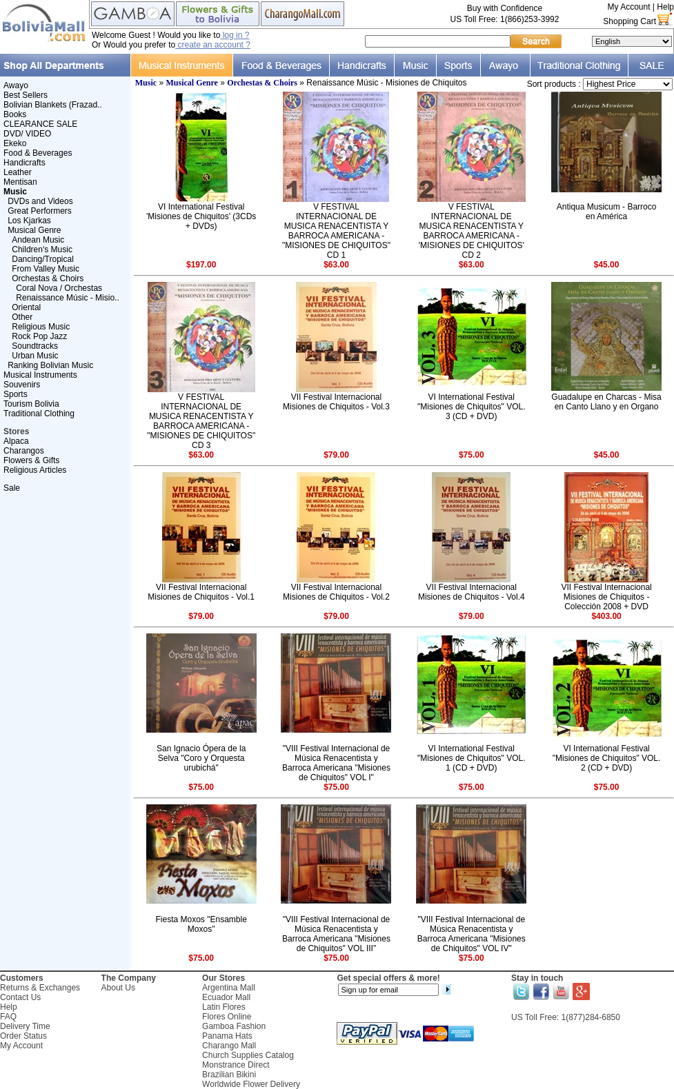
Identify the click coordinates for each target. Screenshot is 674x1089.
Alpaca (16, 441)
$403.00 (606, 616)
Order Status (23, 1036)
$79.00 (336, 455)
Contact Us (20, 997)
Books (14, 114)
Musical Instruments (40, 375)
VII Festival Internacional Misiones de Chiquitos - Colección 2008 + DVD (606, 596)
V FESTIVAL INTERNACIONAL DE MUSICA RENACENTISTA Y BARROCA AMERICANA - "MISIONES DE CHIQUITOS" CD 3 (201, 421)
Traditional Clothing (39, 413)
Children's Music (42, 249)
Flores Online (226, 1016)
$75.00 (471, 455)
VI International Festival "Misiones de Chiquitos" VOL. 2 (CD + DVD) (607, 758)
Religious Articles (34, 470)
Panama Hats (227, 1036)
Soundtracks (35, 346)
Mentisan (20, 182)
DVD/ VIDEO (27, 134)
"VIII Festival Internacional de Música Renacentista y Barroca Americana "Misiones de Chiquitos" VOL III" (336, 934)
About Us (118, 988)
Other (22, 317)
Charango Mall (229, 1045)
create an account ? (212, 45)
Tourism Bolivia (31, 404)
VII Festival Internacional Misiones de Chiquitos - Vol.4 (471, 592)
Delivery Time (25, 1026)
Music (146, 83)
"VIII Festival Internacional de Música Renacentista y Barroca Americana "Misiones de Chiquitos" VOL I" (336, 763)
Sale (11, 488)
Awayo (15, 85)
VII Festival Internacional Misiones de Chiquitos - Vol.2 (336, 592)
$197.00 (201, 264)
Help (665, 7)
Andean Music (38, 240)
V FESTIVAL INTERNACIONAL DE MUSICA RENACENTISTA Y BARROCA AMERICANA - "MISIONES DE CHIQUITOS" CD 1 (336, 231)
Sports (15, 394)
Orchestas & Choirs (47, 278)
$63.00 (336, 264)
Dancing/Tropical (43, 259)
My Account (628, 7)
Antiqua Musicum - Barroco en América (607, 211)
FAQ (8, 1016)
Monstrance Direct (235, 1065)
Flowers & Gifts (31, 460)
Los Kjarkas (29, 220)
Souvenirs (21, 384)
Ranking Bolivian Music (50, 365)
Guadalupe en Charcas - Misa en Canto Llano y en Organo (606, 401)
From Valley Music (45, 269)
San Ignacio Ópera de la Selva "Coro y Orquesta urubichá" (201, 758)
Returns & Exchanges (40, 988)
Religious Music (41, 327)
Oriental (26, 307)
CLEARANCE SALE (40, 124)
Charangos (23, 451)
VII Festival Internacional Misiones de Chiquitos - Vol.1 (201, 592)
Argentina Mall (228, 988)
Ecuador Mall (226, 997)
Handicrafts (24, 162)
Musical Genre (34, 230)
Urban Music (35, 355)
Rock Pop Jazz (39, 336)
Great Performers (40, 211)
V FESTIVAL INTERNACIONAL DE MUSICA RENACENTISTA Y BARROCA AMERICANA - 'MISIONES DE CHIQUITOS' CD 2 (471, 231)
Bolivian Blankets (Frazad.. (52, 105)
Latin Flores (224, 1007)
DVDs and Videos (40, 201)
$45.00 (607, 264)
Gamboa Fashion (234, 1026)
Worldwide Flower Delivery (251, 1084)
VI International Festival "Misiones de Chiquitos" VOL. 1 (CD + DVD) (471, 758)
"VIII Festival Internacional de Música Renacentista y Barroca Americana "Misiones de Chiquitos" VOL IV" (471, 934)
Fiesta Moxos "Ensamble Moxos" (201, 924)
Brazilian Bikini (229, 1074)
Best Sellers (25, 95)
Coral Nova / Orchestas (59, 288)
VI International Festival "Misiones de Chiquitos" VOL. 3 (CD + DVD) (471, 406)
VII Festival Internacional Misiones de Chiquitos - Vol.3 (336, 401)
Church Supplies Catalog (248, 1055)
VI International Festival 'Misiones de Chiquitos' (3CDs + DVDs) (201, 216)
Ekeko (14, 143)
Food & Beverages (37, 153)
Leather (17, 172)
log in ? (234, 35)
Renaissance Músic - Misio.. (67, 298)
